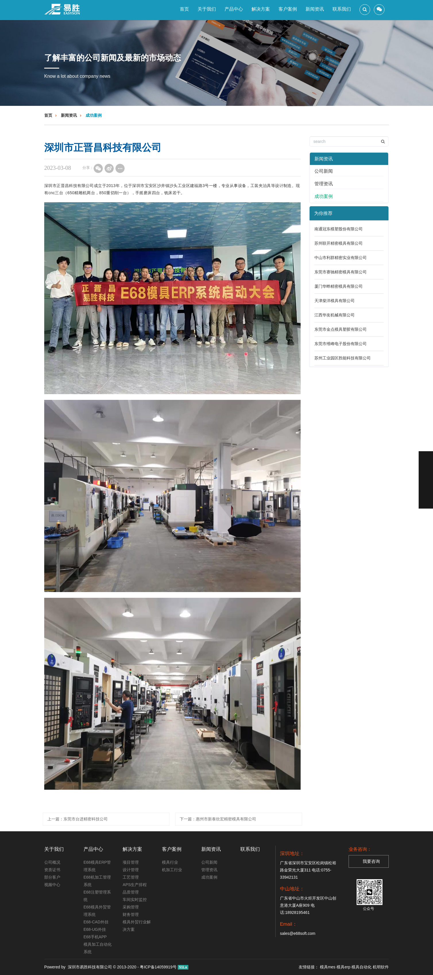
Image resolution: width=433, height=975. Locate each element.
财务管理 (131, 914)
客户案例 (288, 9)
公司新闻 (323, 171)
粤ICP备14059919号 (158, 967)
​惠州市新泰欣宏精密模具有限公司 (226, 819)
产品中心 (234, 9)
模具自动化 (361, 967)
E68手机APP (95, 937)
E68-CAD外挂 (96, 922)
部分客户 (52, 877)
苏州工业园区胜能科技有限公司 (342, 358)
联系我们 (342, 9)
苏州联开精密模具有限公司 (338, 243)
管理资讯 (323, 183)
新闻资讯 (315, 9)
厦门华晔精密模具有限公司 (338, 286)
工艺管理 (131, 877)
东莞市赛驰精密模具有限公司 (340, 272)
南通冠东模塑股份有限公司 (338, 229)
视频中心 (52, 884)
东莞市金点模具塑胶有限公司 (340, 329)
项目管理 (131, 862)
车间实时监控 (135, 899)
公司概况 (52, 862)
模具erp (343, 967)
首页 (184, 9)
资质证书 (52, 869)
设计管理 (131, 869)
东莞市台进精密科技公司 (85, 819)
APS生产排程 (135, 884)
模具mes (327, 967)
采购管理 (131, 907)
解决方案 (261, 9)
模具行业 (170, 862)
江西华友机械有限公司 (334, 315)
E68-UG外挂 (95, 929)
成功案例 (94, 115)
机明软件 (381, 967)
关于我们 (207, 9)
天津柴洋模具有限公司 (334, 300)
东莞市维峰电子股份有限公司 (340, 343)
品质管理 (131, 892)
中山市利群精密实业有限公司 (340, 257)
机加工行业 (172, 869)
